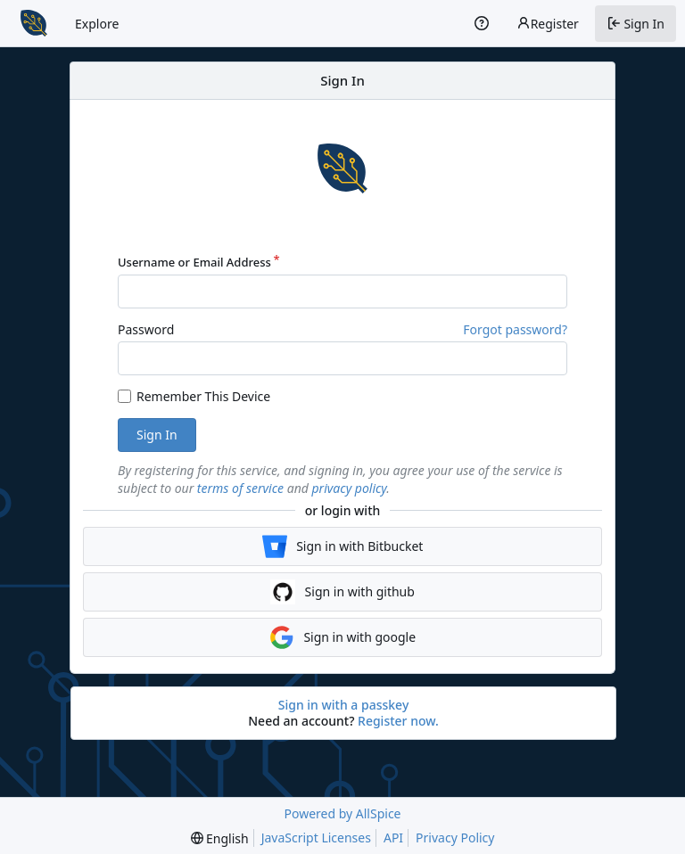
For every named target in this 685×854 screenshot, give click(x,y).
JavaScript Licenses (316, 837)
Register (547, 23)
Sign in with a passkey (343, 705)
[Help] (481, 23)
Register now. (398, 720)
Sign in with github (342, 591)
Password (146, 329)
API (393, 837)
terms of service (240, 488)
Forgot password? (515, 329)
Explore (97, 23)
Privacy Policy (455, 837)
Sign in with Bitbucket (343, 546)
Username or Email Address (194, 262)
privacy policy (349, 488)
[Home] (34, 23)
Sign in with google (342, 637)
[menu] (220, 838)
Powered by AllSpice (342, 813)
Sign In (156, 434)
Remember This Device (203, 396)
